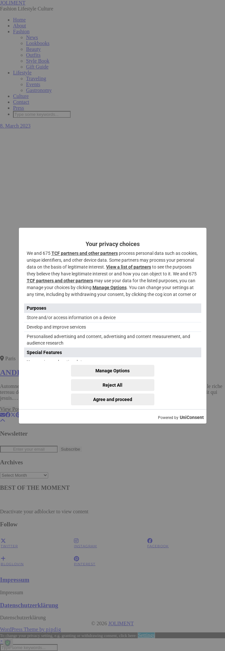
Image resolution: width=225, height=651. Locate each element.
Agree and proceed (112, 399)
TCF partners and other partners (84, 253)
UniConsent (192, 417)
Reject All (112, 385)
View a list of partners (128, 267)
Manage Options (109, 287)
